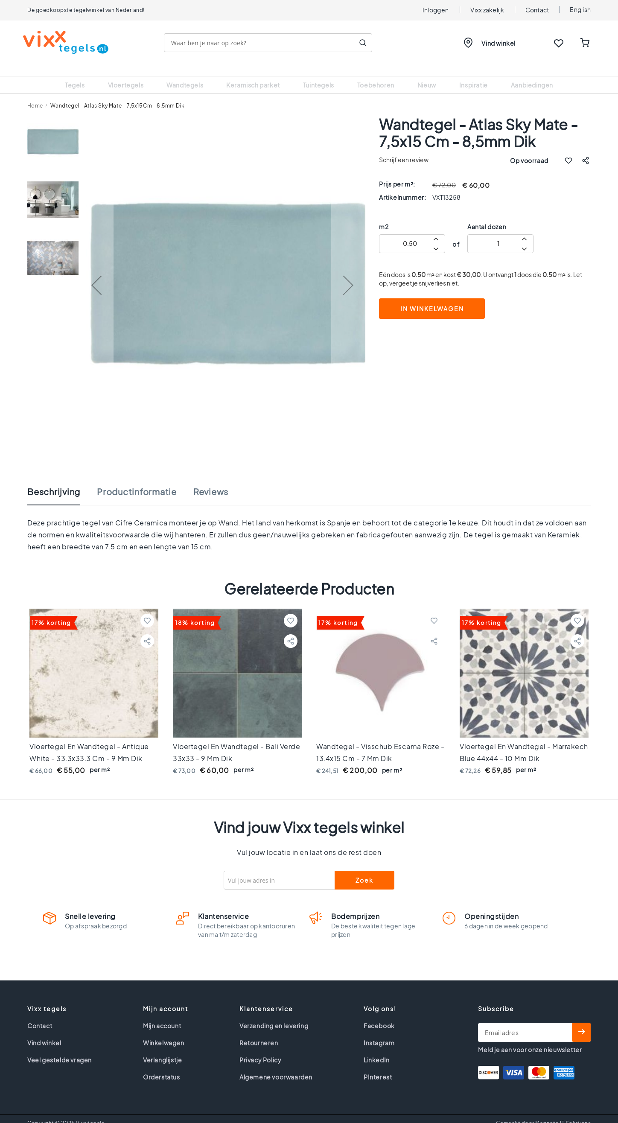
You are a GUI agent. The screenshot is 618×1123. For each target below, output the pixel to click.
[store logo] (70, 42)
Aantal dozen (486, 216)
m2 (383, 216)
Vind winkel (498, 43)
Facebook (379, 1015)
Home (35, 95)
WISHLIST (559, 43)
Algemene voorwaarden (275, 1066)
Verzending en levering (273, 1015)
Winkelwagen (163, 1032)
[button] (96, 274)
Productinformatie (137, 481)
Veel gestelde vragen (59, 1049)
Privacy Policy (260, 1049)
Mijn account (162, 1015)
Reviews (210, 481)
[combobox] (272, 42)
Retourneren (258, 1032)
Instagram (379, 1032)
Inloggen (436, 10)
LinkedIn (377, 1049)
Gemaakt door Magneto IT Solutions (543, 1112)
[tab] (62, 485)
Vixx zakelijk (487, 10)
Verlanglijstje (162, 1049)
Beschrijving (53, 481)
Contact (537, 10)
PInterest (378, 1066)
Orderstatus (161, 1066)
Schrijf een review (404, 149)
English (580, 9)
